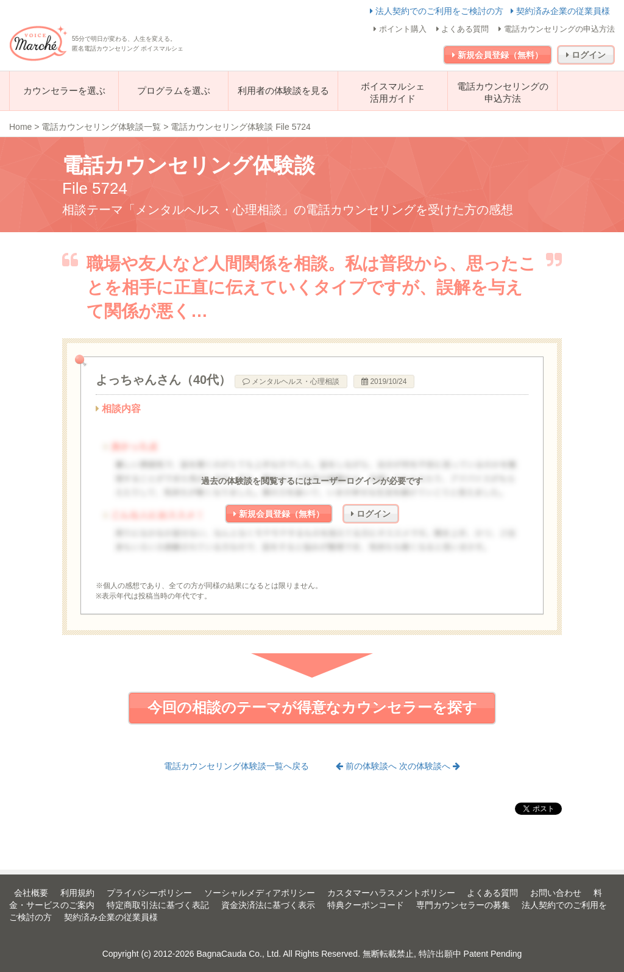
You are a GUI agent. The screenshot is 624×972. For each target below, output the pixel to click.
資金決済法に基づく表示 (268, 905)
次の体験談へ (429, 766)
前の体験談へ (367, 766)
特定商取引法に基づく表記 (158, 905)
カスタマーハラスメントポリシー (391, 893)
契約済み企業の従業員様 (560, 11)
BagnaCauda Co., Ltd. (239, 954)
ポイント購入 (400, 29)
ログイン (586, 55)
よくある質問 (462, 29)
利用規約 (77, 893)
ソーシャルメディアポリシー (259, 893)
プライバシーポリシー (149, 893)
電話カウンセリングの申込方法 (556, 29)
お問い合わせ (555, 893)
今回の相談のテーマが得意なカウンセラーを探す (312, 707)
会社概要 (31, 893)
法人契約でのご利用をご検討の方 (438, 11)
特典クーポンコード (365, 905)
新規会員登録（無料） (497, 55)
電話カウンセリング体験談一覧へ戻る (236, 766)
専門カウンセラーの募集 (463, 905)
